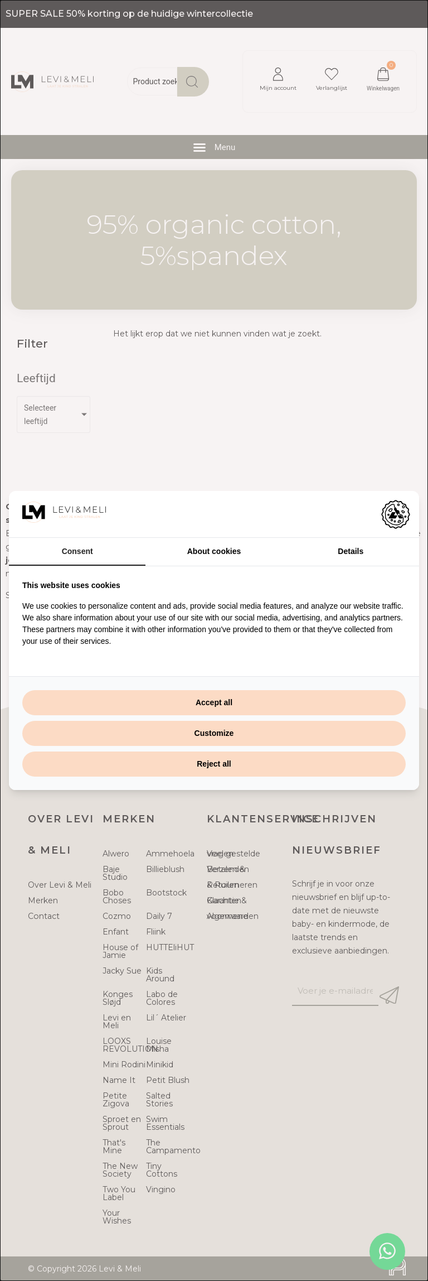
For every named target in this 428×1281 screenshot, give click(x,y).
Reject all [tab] (214, 763)
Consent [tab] (77, 551)
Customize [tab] (214, 733)
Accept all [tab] (214, 702)
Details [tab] (350, 551)
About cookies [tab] (214, 551)
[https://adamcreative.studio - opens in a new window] (395, 514)
